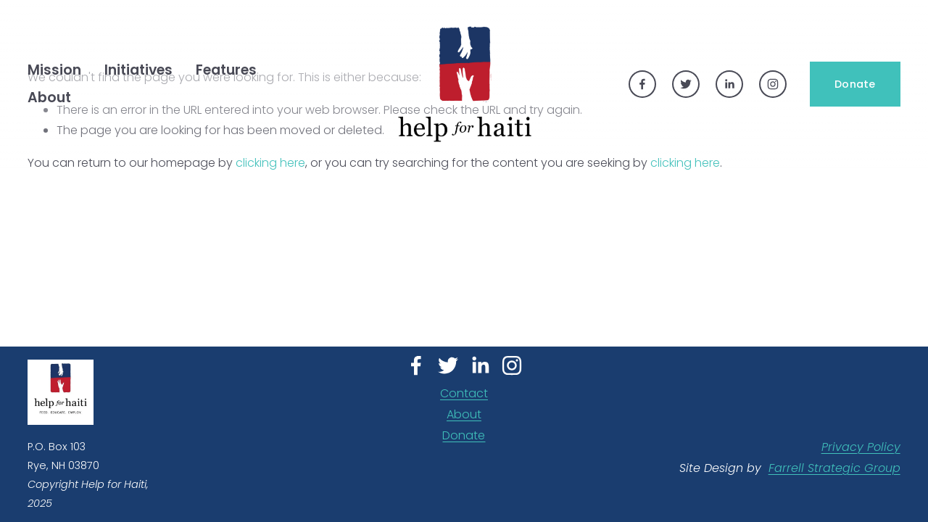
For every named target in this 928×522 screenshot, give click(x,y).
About (464, 414)
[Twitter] (686, 84)
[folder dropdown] (54, 70)
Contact (464, 393)
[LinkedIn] (729, 84)
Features (226, 70)
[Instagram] (773, 84)
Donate (855, 84)
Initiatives (138, 70)
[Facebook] (642, 84)
